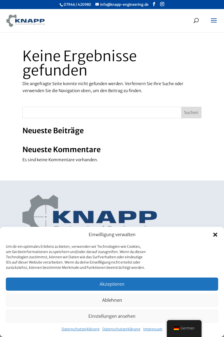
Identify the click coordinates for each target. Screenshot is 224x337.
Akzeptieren (112, 284)
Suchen (191, 112)
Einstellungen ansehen (112, 316)
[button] (215, 235)
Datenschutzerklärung (80, 329)
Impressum (152, 329)
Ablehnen (112, 300)
